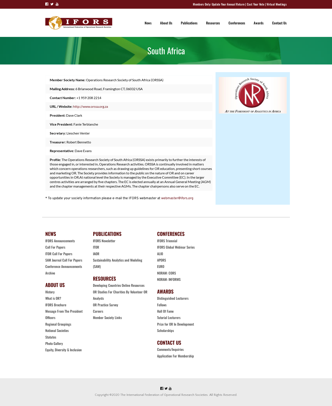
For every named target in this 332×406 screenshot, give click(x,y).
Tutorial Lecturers (168, 317)
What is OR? (53, 298)
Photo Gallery (54, 343)
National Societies (57, 330)
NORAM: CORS (166, 273)
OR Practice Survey (105, 304)
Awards (259, 22)
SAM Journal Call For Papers (64, 260)
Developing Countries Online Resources (118, 285)
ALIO (160, 253)
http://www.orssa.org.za (90, 106)
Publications (189, 22)
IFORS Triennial (167, 240)
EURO (160, 266)
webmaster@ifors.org (177, 198)
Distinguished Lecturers (172, 298)
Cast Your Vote (255, 4)
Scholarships (165, 330)
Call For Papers (55, 247)
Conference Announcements (63, 266)
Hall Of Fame (165, 311)
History (50, 291)
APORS (161, 260)
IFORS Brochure (55, 304)
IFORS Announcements (60, 240)
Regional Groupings (58, 324)
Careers (98, 311)
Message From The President (64, 311)
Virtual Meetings (277, 4)
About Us (166, 22)
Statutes (50, 337)
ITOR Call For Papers (59, 253)
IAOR (96, 253)
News (148, 22)
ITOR (96, 247)
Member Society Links (108, 317)
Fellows (161, 304)
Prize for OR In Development (175, 324)
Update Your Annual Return (228, 4)
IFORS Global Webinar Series (176, 247)
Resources (213, 22)
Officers (50, 317)
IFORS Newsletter (104, 240)
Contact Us (279, 22)
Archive (50, 273)
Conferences (236, 22)
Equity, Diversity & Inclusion (64, 349)
